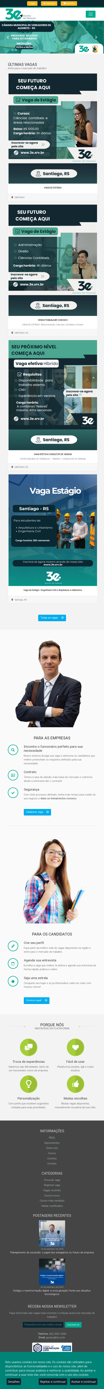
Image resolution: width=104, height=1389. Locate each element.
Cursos (52, 1153)
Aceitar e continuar (83, 1382)
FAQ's (52, 1137)
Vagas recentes (52, 1190)
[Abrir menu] (90, 14)
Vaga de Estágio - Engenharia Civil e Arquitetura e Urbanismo (52, 590)
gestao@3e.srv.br (55, 1337)
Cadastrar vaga (37, 812)
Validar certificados (52, 1206)
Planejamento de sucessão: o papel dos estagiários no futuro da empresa (52, 1252)
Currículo (49, 3)
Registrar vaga (52, 1185)
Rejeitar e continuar (53, 1382)
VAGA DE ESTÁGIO (53, 188)
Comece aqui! (36, 1000)
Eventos (52, 1158)
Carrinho (68, 3)
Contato (52, 1163)
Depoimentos (52, 1143)
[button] (8, 37)
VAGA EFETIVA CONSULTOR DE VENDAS (53, 454)
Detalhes (14, 1382)
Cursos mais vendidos (52, 1200)
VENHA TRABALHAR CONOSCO (53, 320)
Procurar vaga (52, 1180)
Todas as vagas (52, 617)
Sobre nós (52, 1148)
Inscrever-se (73, 1325)
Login (32, 3)
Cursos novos (52, 1195)
